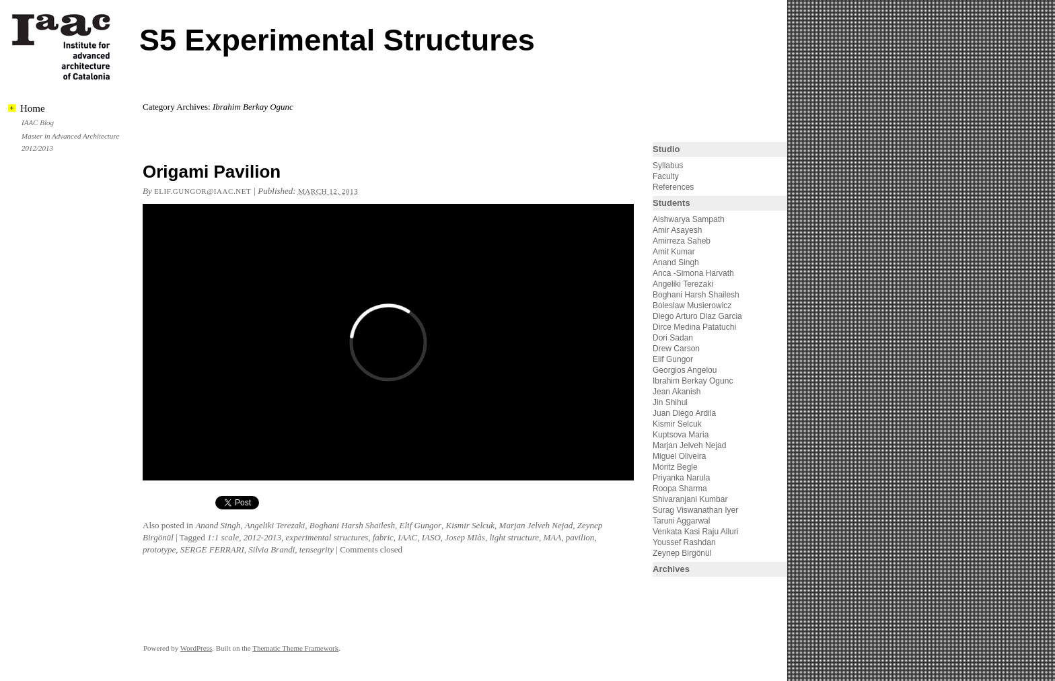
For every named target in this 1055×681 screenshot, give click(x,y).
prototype (159, 549)
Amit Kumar (674, 251)
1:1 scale (223, 537)
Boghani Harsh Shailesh (352, 525)
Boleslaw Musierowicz (692, 305)
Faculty (666, 176)
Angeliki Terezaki (275, 525)
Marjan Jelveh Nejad (536, 525)
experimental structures (327, 537)
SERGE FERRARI (212, 549)
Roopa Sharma (680, 488)
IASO (431, 537)
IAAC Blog (38, 122)
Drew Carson (676, 348)
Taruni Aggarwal (681, 521)
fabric (383, 537)
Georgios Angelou (685, 370)
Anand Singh (217, 525)
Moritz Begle (675, 467)
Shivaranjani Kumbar (690, 499)
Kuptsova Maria (680, 434)
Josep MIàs (465, 537)
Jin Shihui (670, 402)
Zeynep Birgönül (682, 553)
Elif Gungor (420, 525)
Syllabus (668, 165)
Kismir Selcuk (470, 525)
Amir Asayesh (677, 230)
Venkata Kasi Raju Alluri (695, 531)
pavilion (580, 537)
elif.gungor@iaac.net (202, 191)
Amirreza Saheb (682, 241)
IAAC (407, 537)
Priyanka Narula (681, 477)
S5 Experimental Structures (337, 40)
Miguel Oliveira (679, 456)
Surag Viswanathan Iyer (695, 510)
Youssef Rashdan (684, 542)
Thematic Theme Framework (295, 648)
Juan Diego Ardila (684, 413)
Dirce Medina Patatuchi (694, 327)
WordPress (196, 648)
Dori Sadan (673, 338)
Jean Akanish (676, 391)
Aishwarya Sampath (689, 219)
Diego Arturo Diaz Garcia (697, 316)
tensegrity (316, 549)
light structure (514, 537)
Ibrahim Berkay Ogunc (693, 381)
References (673, 187)
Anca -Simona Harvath (693, 273)
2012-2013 (262, 537)
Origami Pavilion (212, 172)
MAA (552, 537)
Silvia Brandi (271, 549)
